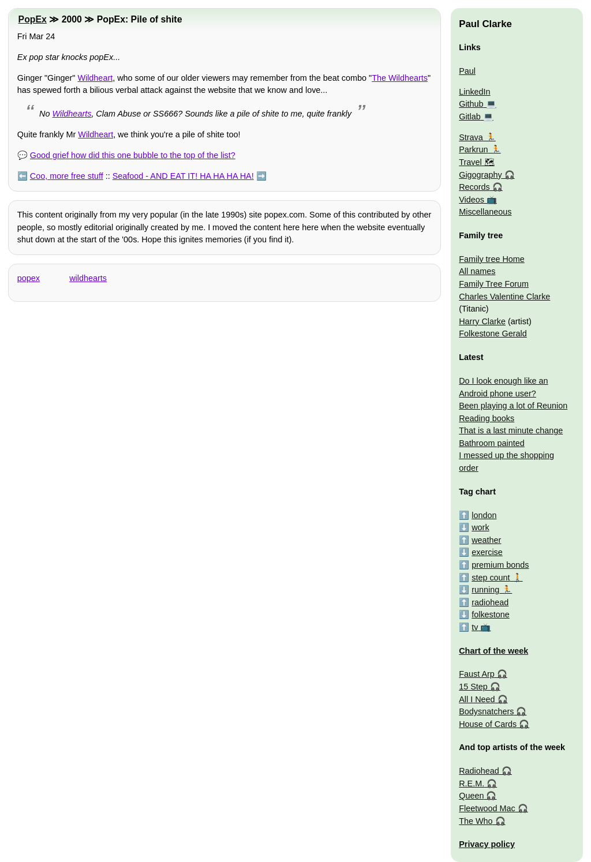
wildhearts (88, 278)
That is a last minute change (511, 430)
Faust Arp (477, 674)
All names (477, 271)
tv (475, 627)
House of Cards (488, 724)
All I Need (477, 699)
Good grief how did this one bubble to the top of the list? (132, 155)
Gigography (480, 174)
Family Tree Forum (494, 283)
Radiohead (479, 770)
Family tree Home (492, 259)
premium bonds (500, 564)
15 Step (473, 686)
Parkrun (473, 149)
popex (28, 278)
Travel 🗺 (476, 162)
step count (491, 577)
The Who (475, 821)
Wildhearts (72, 113)
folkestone (491, 614)
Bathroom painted (492, 443)
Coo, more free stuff (66, 176)
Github (471, 103)
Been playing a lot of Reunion (513, 405)
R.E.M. (471, 783)
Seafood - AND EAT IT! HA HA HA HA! (183, 176)
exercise (487, 552)
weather (486, 540)
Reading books (486, 418)
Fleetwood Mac (487, 808)
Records (474, 187)
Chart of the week (493, 650)
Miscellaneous (485, 211)
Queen (471, 795)
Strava (471, 137)
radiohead (490, 602)
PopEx (32, 19)
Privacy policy (487, 844)
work (480, 527)
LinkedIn (474, 91)
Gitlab (470, 116)
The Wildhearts (400, 78)
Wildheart (95, 78)
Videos (471, 199)
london (484, 515)
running (485, 589)
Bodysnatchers (486, 711)
